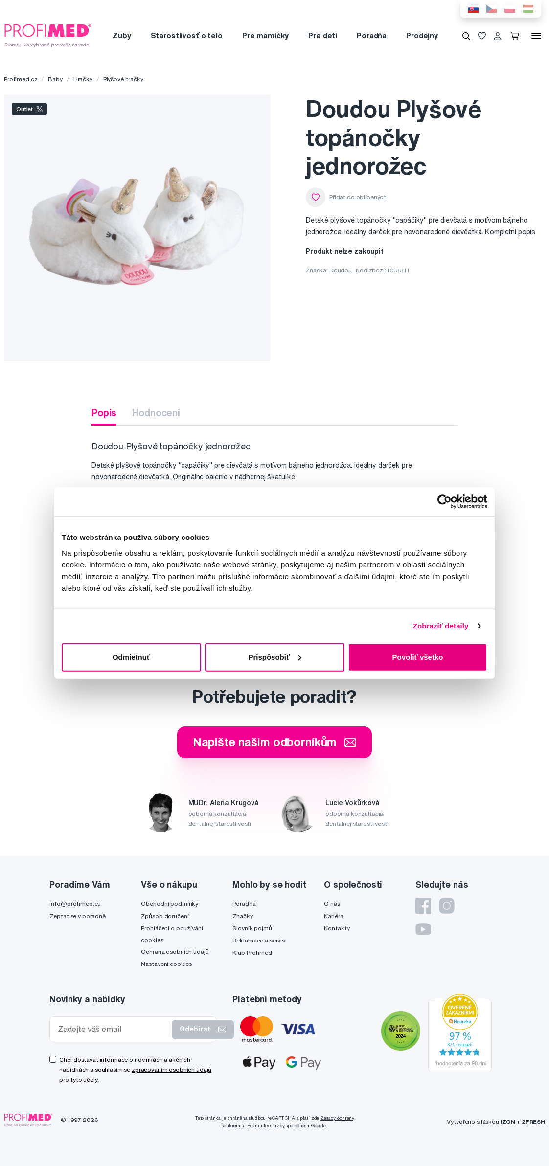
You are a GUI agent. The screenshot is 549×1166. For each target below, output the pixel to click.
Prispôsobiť (274, 656)
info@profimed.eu (75, 903)
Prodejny (422, 35)
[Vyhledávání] (466, 36)
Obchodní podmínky (169, 903)
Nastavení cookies (166, 964)
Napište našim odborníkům (275, 742)
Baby (55, 79)
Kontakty (336, 928)
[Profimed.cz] (48, 35)
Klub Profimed (252, 952)
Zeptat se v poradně (77, 916)
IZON (508, 1122)
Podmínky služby (266, 1125)
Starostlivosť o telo (187, 35)
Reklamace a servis (258, 940)
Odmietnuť (131, 656)
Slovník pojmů (252, 928)
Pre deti (322, 35)
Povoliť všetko (417, 656)
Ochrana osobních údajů (174, 951)
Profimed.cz (20, 79)
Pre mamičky (265, 35)
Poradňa (372, 35)
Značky (242, 916)
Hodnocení (156, 412)
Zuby (122, 35)
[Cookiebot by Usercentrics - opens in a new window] (444, 501)
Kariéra (333, 916)
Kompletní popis (510, 231)
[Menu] (536, 36)
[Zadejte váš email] (113, 1029)
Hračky (82, 79)
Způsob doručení (164, 916)
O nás (332, 903)
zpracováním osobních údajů (171, 1069)
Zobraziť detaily (441, 626)
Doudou (340, 270)
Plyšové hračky (123, 79)
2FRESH (533, 1122)
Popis (104, 412)
